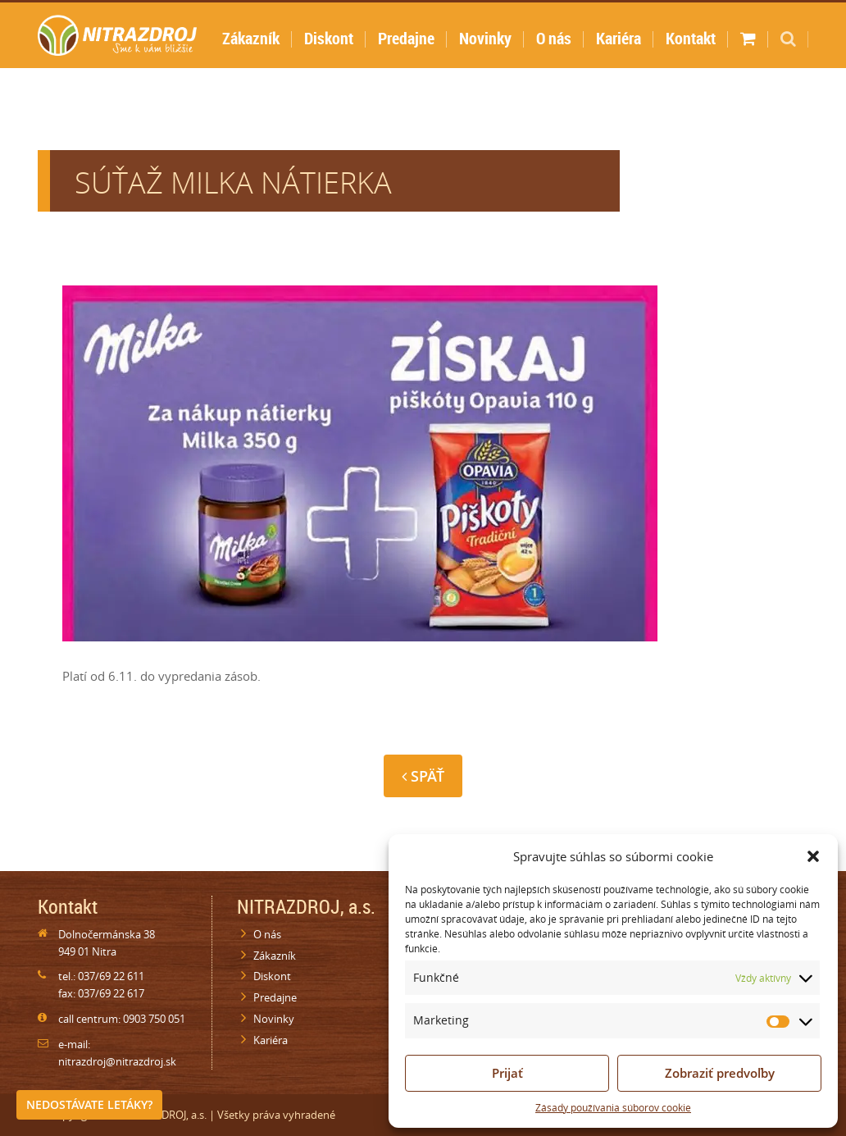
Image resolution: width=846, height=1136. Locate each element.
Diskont (328, 38)
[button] (813, 856)
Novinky (485, 38)
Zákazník (251, 38)
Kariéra (618, 38)
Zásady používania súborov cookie (613, 1108)
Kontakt (691, 38)
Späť (423, 776)
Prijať (507, 1073)
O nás (553, 38)
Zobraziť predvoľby (720, 1073)
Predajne (406, 38)
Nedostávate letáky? (89, 1104)
